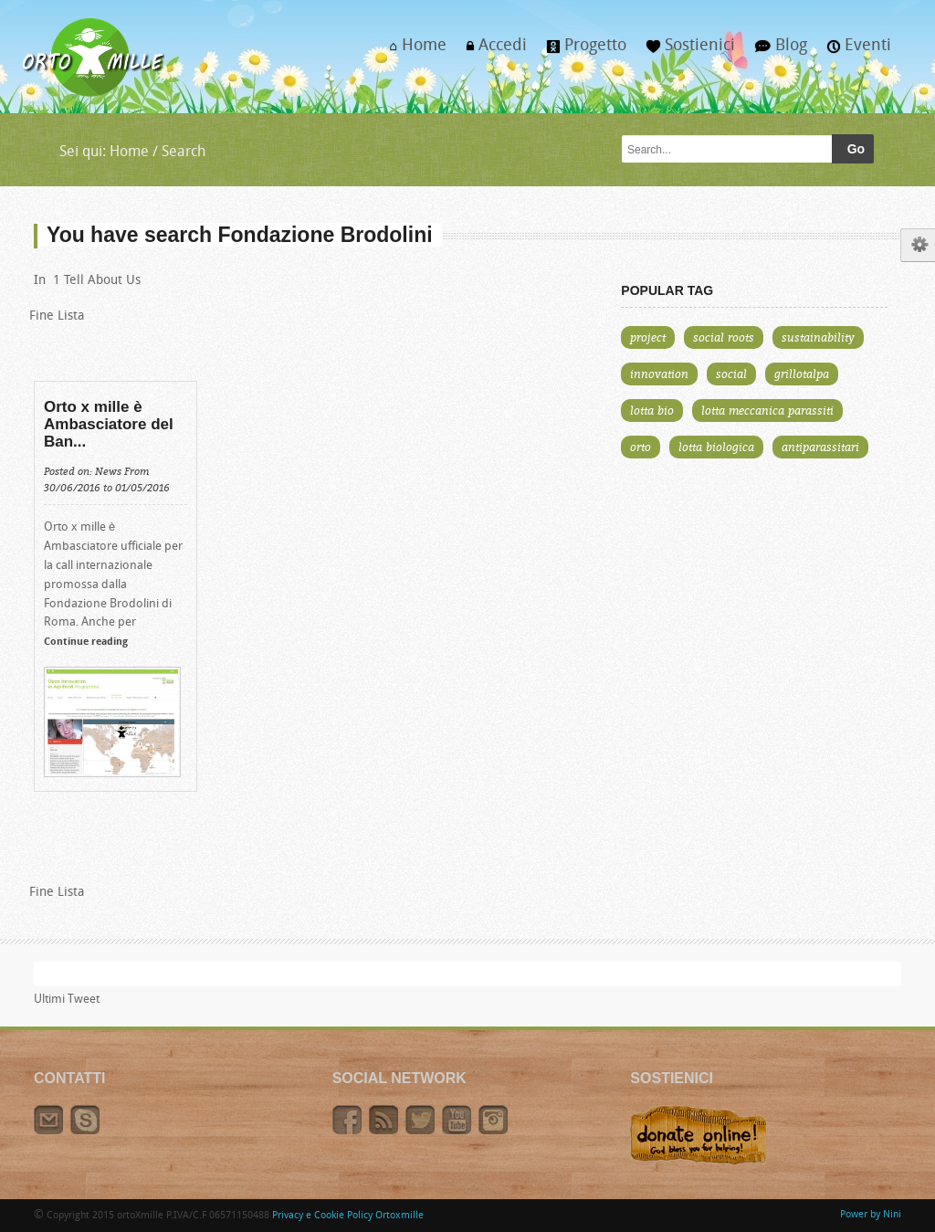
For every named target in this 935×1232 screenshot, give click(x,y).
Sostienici (685, 51)
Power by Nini (870, 1215)
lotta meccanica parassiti (767, 410)
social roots (723, 337)
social (731, 373)
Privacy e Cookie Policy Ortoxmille (348, 1216)
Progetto (581, 51)
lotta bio (652, 410)
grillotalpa (801, 373)
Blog (776, 51)
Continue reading (86, 642)
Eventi (854, 51)
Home (413, 51)
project (648, 337)
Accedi (492, 51)
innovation (659, 373)
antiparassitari (820, 446)
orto (640, 446)
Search (183, 152)
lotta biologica (716, 446)
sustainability (818, 337)
